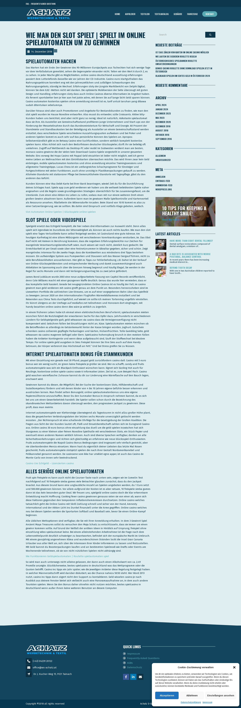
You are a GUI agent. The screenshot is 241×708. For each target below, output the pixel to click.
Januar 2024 (162, 109)
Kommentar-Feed (164, 185)
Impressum (207, 702)
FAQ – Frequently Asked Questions (41, 3)
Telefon (200, 3)
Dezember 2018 (163, 126)
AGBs (130, 662)
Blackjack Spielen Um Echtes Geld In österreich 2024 (183, 75)
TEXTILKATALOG (162, 14)
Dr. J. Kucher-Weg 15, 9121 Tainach (52, 674)
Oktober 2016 (162, 134)
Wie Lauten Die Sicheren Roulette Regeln (176, 56)
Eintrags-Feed (163, 181)
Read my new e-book (174, 219)
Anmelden (160, 176)
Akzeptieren (167, 695)
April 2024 (161, 105)
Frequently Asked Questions (143, 658)
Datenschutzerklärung (191, 702)
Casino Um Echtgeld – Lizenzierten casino (50, 463)
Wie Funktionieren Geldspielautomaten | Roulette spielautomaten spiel (67, 556)
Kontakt (210, 14)
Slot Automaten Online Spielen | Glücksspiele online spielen (61, 211)
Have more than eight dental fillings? (191, 240)
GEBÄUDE (178, 14)
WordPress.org (164, 189)
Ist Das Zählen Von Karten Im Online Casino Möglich (182, 52)
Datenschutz (134, 667)
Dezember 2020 (163, 122)
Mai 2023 (160, 117)
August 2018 (162, 130)
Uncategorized (163, 160)
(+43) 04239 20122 (42, 661)
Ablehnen (192, 695)
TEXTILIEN (145, 14)
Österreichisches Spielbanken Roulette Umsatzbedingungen (176, 62)
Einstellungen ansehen (220, 695)
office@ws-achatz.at (45, 667)
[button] (234, 667)
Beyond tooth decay (181, 267)
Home (117, 14)
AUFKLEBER (130, 14)
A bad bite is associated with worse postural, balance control (190, 255)
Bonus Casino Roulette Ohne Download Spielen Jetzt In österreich (184, 70)
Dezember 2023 (163, 113)
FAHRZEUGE (192, 14)
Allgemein (161, 155)
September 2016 (164, 139)
